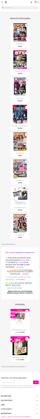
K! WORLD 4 (20, 98)
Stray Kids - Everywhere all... (20, 126)
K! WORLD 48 (20, 235)
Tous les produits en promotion (14, 367)
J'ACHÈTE (25, 274)
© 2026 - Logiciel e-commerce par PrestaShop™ (16, 417)
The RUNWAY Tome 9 (20, 208)
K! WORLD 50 (20, 44)
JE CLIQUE (20, 267)
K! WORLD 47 (20, 180)
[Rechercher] (20, 7)
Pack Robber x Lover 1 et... (20, 357)
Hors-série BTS (20, 71)
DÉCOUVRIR (20, 279)
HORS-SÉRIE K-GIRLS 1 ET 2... (20, 330)
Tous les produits (8, 244)
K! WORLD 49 (20, 153)
